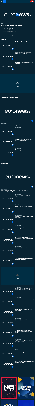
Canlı (32, 1)
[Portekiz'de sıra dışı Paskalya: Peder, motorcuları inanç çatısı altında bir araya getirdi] (24, 333)
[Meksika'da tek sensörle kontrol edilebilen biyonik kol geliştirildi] (24, 344)
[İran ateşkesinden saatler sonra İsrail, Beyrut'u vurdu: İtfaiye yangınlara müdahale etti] (17, 191)
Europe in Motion (18, 215)
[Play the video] (17, 15)
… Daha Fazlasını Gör (6, 34)
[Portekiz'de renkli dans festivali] (24, 45)
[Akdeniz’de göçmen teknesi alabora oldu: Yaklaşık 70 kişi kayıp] (24, 354)
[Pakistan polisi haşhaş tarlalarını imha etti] (24, 251)
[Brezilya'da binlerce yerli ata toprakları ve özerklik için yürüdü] (24, 230)
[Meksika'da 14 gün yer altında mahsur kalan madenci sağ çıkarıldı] (24, 132)
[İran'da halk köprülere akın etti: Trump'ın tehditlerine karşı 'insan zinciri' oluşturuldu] (24, 240)
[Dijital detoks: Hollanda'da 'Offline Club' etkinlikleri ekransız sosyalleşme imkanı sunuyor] (24, 199)
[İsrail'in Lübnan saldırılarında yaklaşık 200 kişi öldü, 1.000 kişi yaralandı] (24, 66)
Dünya (16, 349)
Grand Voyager (18, 204)
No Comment (4, 123)
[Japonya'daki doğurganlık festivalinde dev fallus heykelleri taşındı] (24, 323)
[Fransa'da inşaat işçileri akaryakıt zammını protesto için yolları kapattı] (24, 261)
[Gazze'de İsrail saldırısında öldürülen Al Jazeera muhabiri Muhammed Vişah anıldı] (24, 56)
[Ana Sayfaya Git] (4, 1)
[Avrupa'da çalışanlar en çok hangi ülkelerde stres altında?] (24, 220)
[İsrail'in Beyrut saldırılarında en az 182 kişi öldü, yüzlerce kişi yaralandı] (24, 142)
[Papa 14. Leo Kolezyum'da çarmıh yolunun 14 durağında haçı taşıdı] (24, 365)
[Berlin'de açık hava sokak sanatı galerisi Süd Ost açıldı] (17, 125)
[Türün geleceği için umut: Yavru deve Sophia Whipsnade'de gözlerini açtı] (24, 153)
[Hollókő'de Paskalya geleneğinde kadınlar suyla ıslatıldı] (24, 312)
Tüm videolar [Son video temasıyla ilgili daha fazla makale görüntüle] (28, 371)
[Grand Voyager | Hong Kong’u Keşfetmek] (24, 209)
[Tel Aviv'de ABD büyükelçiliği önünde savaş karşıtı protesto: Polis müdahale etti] (24, 292)
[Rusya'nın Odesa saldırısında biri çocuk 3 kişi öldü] (24, 302)
